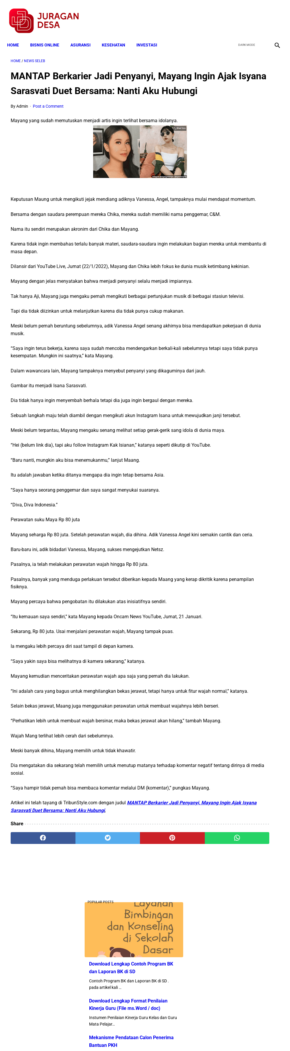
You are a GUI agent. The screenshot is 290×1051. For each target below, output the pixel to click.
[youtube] (259, 15)
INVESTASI (150, 36)
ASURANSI (84, 36)
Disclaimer (141, 1036)
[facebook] (231, 15)
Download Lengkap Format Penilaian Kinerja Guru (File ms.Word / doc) (244, 160)
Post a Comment (48, 116)
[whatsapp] (167, 982)
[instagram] (273, 15)
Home (16, 36)
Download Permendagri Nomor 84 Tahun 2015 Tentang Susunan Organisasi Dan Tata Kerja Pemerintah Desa (242, 350)
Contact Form (191, 1036)
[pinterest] (122, 982)
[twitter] (245, 15)
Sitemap (164, 1036)
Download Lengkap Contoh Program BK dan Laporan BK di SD (243, 109)
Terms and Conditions (75, 1036)
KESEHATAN (117, 36)
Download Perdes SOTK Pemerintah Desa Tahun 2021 (240, 292)
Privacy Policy (113, 1036)
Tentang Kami (222, 1036)
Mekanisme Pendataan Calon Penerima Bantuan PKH (241, 204)
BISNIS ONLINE (48, 36)
